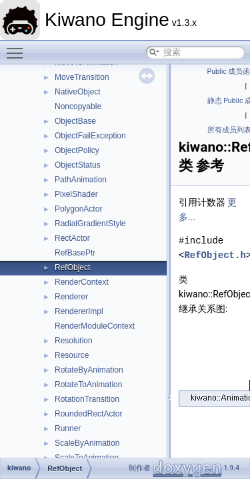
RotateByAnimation (89, 370)
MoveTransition (82, 77)
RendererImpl (79, 311)
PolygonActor (78, 209)
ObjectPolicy (77, 150)
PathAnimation (81, 179)
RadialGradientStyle (90, 223)
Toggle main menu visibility (18, 47)
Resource (72, 355)
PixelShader (76, 194)
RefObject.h (214, 255)
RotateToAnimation (88, 384)
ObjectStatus (78, 165)
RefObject (72, 267)
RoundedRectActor (88, 413)
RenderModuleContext (95, 326)
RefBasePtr (75, 252)
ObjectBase (75, 121)
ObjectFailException (90, 135)
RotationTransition (87, 399)
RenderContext (82, 282)
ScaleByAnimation (87, 443)
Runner (68, 428)
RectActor (72, 238)
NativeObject (78, 91)
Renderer (71, 296)
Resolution (74, 340)
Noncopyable (78, 106)
